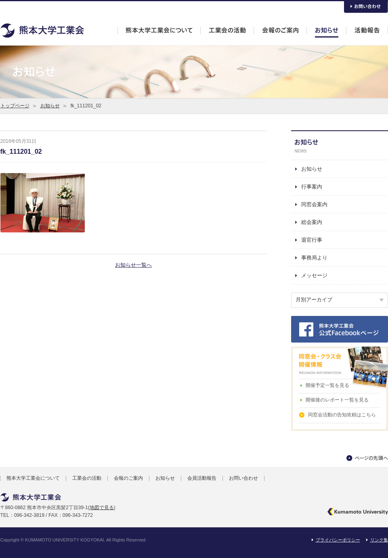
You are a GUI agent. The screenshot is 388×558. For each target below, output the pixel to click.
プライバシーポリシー (338, 539)
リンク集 (379, 539)
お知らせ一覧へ (133, 265)
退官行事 (311, 240)
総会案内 (311, 222)
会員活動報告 (201, 478)
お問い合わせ (243, 478)
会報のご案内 (128, 478)
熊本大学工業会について (33, 478)
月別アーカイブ (314, 299)
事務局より (314, 258)
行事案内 (311, 187)
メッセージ (314, 275)
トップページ (14, 106)
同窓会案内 (314, 204)
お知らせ (50, 106)
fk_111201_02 (21, 151)
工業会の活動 (86, 478)
